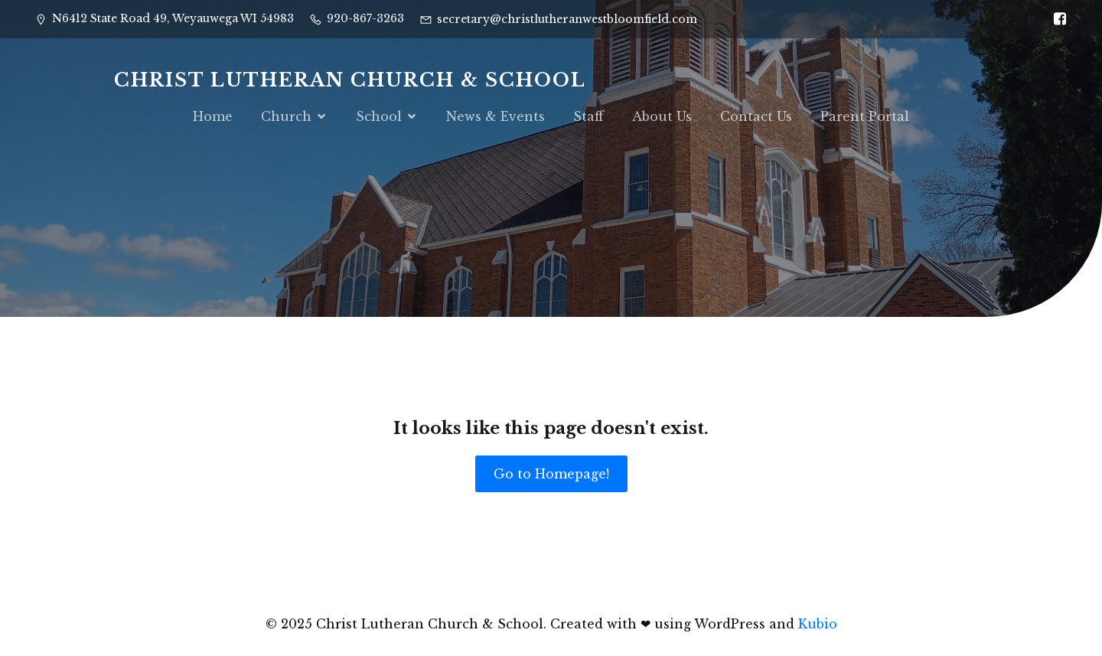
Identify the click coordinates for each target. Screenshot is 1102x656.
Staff (588, 116)
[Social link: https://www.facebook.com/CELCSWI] (1056, 19)
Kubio (817, 624)
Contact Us (756, 116)
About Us (662, 116)
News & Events (495, 116)
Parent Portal (864, 116)
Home (213, 116)
